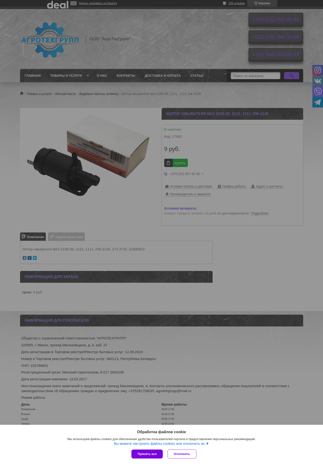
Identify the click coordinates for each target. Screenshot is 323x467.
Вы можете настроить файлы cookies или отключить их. (160, 443)
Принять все (147, 454)
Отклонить (182, 454)
